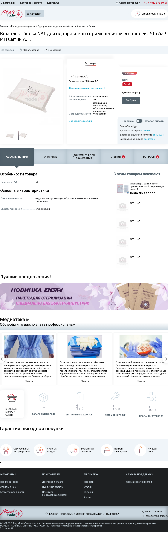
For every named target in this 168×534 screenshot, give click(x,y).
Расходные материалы (23, 26)
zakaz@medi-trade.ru (157, 515)
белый (127, 84)
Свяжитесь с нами (149, 13)
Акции (87, 497)
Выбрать (131, 100)
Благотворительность (12, 492)
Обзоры (88, 492)
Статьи (88, 487)
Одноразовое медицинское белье (55, 26)
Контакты (53, 2)
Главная (4, 26)
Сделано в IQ (6, 528)
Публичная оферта (52, 487)
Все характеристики (80, 121)
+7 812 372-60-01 (157, 2)
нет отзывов (7, 50)
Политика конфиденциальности (54, 493)
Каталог (34, 13)
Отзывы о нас (8, 487)
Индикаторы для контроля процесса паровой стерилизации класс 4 (147, 186)
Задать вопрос (28, 50)
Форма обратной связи (139, 481)
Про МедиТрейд (9, 481)
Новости (88, 481)
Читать (29, 381)
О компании (8, 2)
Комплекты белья (85, 26)
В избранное (52, 50)
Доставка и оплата (31, 2)
